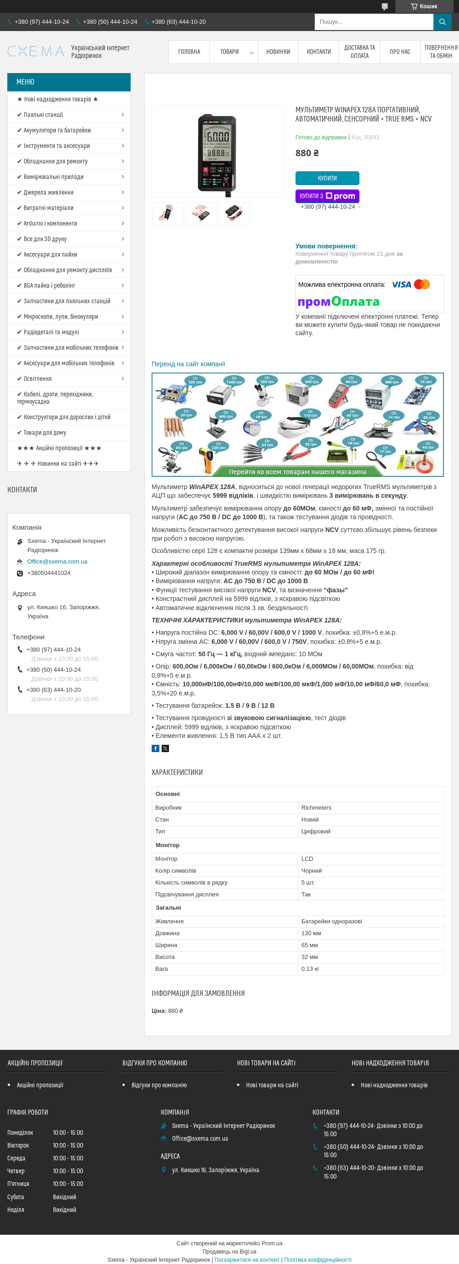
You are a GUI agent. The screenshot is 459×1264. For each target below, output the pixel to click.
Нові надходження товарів (394, 1085)
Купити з (327, 196)
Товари (230, 52)
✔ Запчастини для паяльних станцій (64, 301)
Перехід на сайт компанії (188, 364)
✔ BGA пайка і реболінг (46, 286)
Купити (327, 178)
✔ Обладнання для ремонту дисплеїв (64, 270)
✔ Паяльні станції (40, 115)
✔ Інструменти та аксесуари (53, 146)
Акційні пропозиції (40, 1085)
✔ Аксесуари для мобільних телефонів (66, 363)
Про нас (400, 52)
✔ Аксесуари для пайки (47, 254)
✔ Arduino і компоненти (47, 223)
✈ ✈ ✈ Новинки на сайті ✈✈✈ (58, 464)
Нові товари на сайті (272, 1085)
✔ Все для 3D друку (42, 239)
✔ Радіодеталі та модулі (48, 332)
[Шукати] (442, 22)
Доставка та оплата (359, 52)
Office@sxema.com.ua (57, 561)
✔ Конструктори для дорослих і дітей (64, 417)
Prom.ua (272, 1243)
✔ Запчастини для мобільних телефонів (68, 348)
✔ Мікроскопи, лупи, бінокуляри (57, 317)
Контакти (319, 52)
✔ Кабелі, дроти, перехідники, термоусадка (55, 398)
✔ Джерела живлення (45, 192)
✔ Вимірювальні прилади (50, 177)
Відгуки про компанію (159, 1085)
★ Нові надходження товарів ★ (58, 99)
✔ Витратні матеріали (45, 208)
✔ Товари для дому (41, 433)
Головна (189, 52)
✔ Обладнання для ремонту (52, 161)
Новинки (278, 52)
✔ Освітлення (34, 379)
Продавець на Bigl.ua (229, 1251)
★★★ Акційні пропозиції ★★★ (59, 448)
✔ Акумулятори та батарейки (54, 130)
